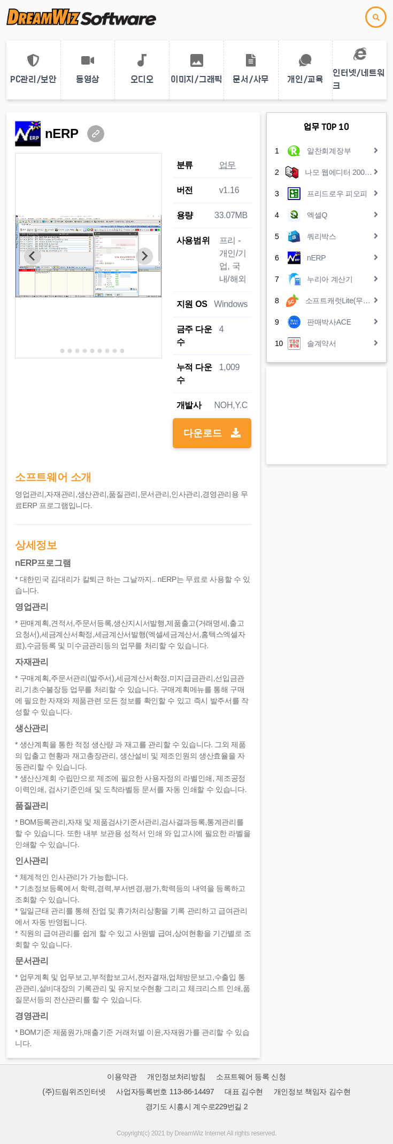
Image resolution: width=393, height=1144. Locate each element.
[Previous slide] (32, 256)
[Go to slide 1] (55, 351)
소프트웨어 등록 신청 (251, 1076)
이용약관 (121, 1076)
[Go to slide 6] (92, 351)
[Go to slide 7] (99, 351)
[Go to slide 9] (114, 351)
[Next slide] (144, 256)
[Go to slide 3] (69, 351)
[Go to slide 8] (107, 351)
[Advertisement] (326, 415)
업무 (227, 165)
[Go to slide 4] (77, 351)
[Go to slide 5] (84, 351)
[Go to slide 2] (62, 351)
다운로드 (212, 433)
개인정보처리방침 (176, 1076)
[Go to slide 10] (122, 351)
